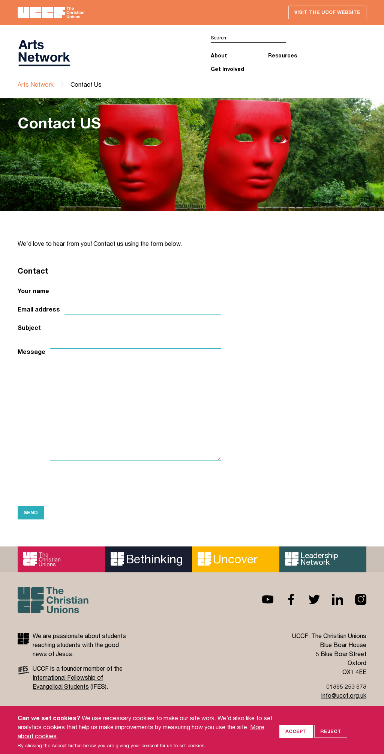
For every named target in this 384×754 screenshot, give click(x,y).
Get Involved (227, 69)
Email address (39, 309)
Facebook (285, 599)
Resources (282, 55)
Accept (296, 739)
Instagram (354, 599)
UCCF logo (44, 53)
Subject (29, 327)
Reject (330, 739)
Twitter (308, 599)
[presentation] (75, 483)
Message (31, 351)
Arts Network (36, 84)
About (219, 55)
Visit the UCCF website (327, 12)
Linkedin (331, 599)
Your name (33, 290)
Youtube (261, 599)
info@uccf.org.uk (343, 695)
